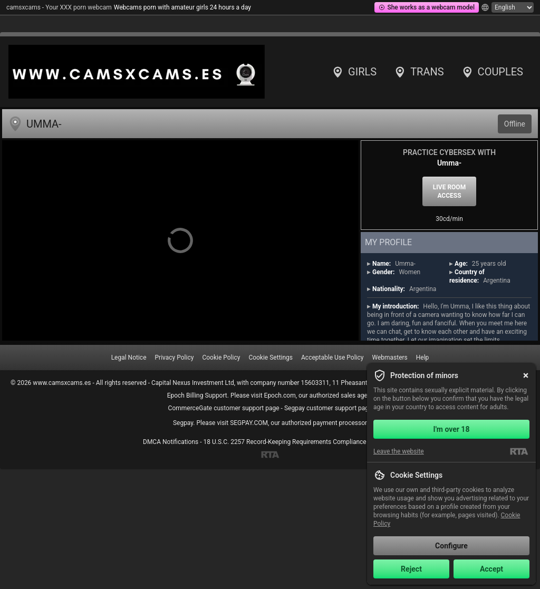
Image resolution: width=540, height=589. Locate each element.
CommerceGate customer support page (223, 408)
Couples (492, 71)
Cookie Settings (270, 357)
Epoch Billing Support (197, 395)
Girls (354, 71)
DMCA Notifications (170, 442)
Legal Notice (129, 357)
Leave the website (398, 451)
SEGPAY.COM (249, 423)
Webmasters (389, 357)
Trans (418, 71)
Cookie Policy (221, 357)
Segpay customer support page (328, 408)
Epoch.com (280, 395)
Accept (491, 569)
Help (422, 357)
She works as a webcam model (427, 7)
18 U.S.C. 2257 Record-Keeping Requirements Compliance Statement (300, 442)
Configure (451, 546)
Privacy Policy (174, 357)
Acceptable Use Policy (332, 357)
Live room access (449, 191)
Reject (411, 569)
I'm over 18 (451, 429)
